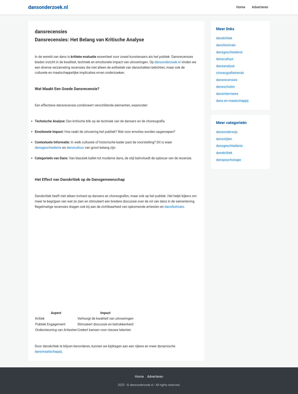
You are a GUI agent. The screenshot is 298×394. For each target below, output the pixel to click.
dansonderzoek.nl (48, 7)
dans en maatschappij (232, 101)
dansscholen (225, 87)
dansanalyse (225, 66)
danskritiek (224, 38)
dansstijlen (224, 139)
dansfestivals (174, 207)
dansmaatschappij (48, 352)
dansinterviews (227, 94)
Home (240, 7)
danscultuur (75, 148)
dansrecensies (226, 80)
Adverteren (260, 7)
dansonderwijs (227, 132)
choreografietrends (230, 73)
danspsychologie (228, 160)
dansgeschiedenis (48, 148)
